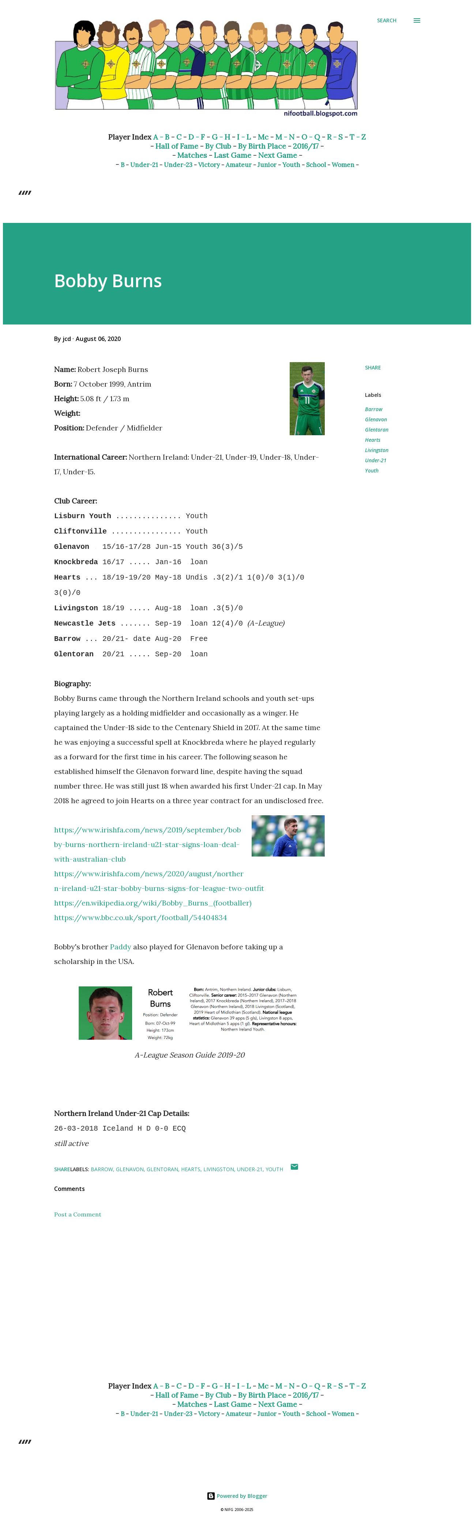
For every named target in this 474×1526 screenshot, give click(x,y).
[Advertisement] (177, 1290)
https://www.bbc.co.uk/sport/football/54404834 (140, 917)
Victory (209, 165)
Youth (291, 165)
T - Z (358, 136)
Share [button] (373, 367)
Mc (263, 136)
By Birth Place (262, 146)
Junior (266, 165)
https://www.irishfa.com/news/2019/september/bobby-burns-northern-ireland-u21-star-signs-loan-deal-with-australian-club (147, 844)
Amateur (239, 165)
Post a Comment (77, 1214)
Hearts (372, 439)
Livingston (376, 450)
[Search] (386, 20)
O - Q (310, 136)
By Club (218, 146)
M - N (284, 136)
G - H (221, 136)
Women (343, 165)
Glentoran (376, 429)
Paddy (120, 946)
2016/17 (306, 146)
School (316, 165)
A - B (161, 136)
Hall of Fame (176, 146)
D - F (196, 136)
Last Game (232, 155)
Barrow (374, 409)
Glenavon (376, 419)
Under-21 (144, 165)
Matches (192, 155)
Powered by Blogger (237, 1495)
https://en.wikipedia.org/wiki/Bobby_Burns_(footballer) (153, 902)
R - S (335, 136)
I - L (244, 136)
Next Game (277, 155)
